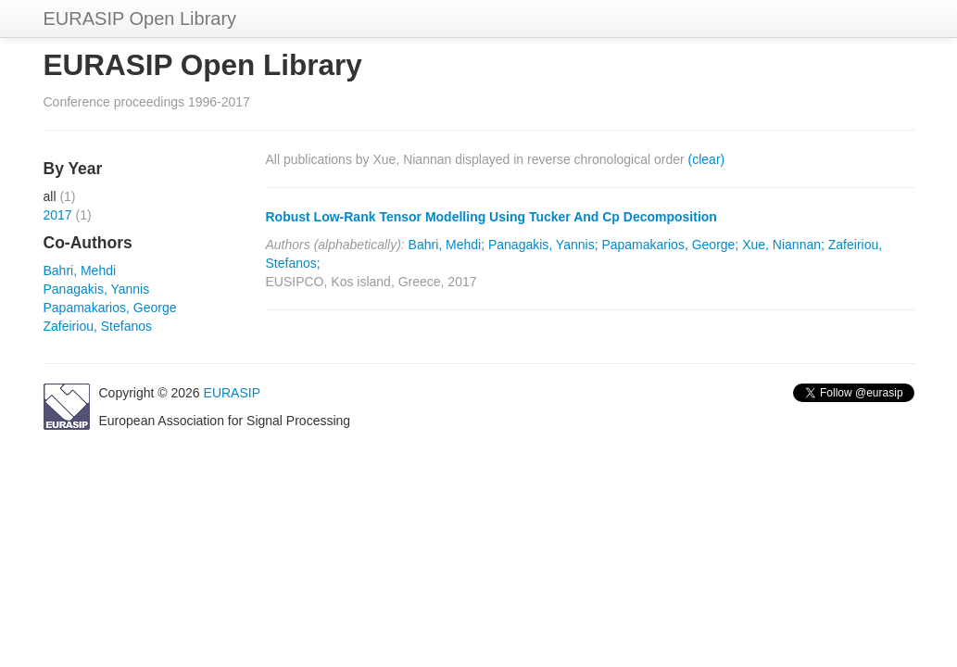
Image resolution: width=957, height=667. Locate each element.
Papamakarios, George (110, 307)
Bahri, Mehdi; (447, 244)
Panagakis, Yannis (97, 289)
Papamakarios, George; (669, 244)
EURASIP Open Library (140, 18)
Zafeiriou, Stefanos (98, 326)
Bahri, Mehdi (80, 270)
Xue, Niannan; (783, 244)
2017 (58, 215)
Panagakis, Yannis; (543, 244)
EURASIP (232, 392)
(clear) (706, 159)
